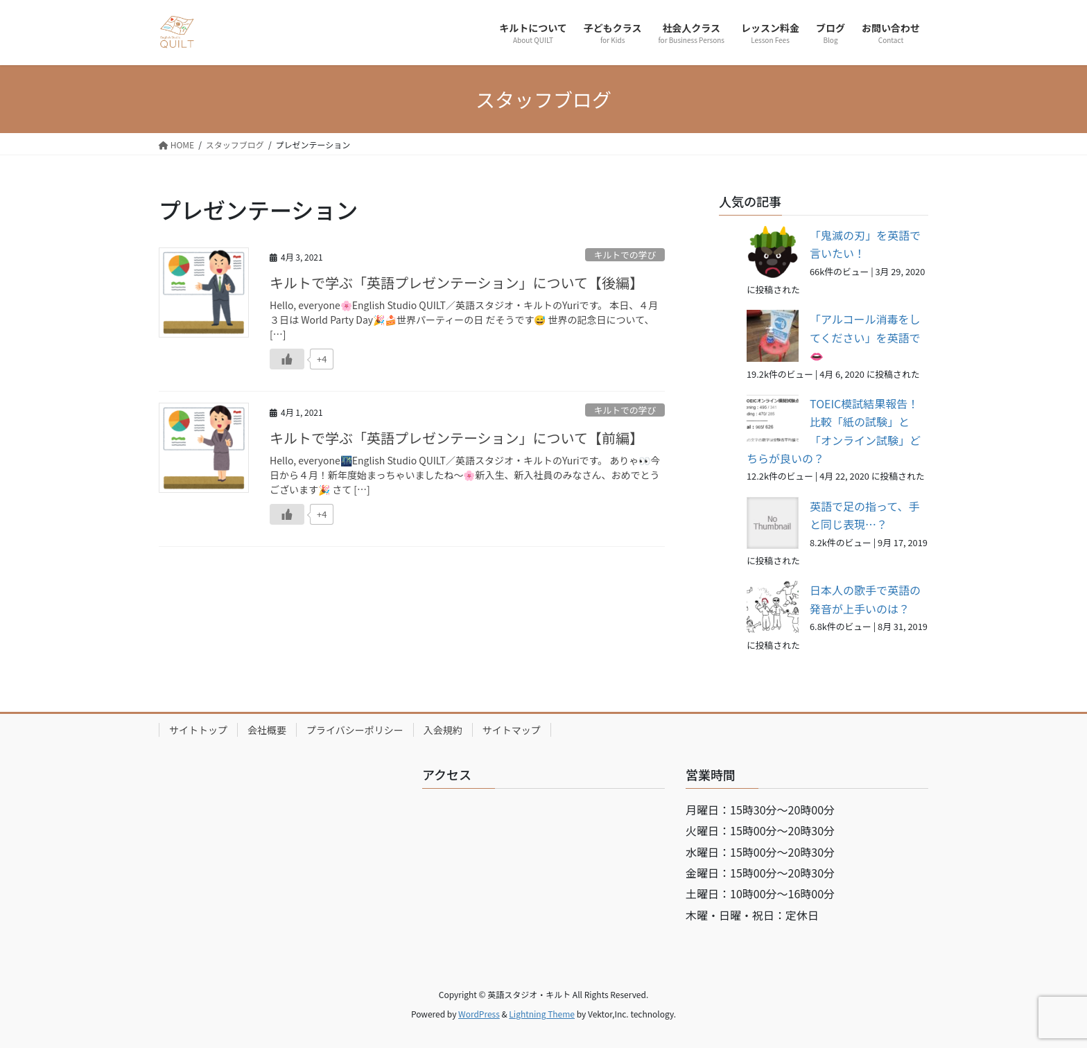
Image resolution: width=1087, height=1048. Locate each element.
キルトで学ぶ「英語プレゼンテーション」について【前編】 (456, 438)
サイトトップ (198, 730)
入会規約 (443, 730)
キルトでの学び (625, 254)
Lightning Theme (542, 1014)
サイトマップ (511, 730)
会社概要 (266, 730)
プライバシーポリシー (354, 730)
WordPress (479, 1014)
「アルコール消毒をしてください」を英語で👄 (865, 337)
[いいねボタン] (287, 359)
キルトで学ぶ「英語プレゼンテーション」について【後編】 (456, 282)
